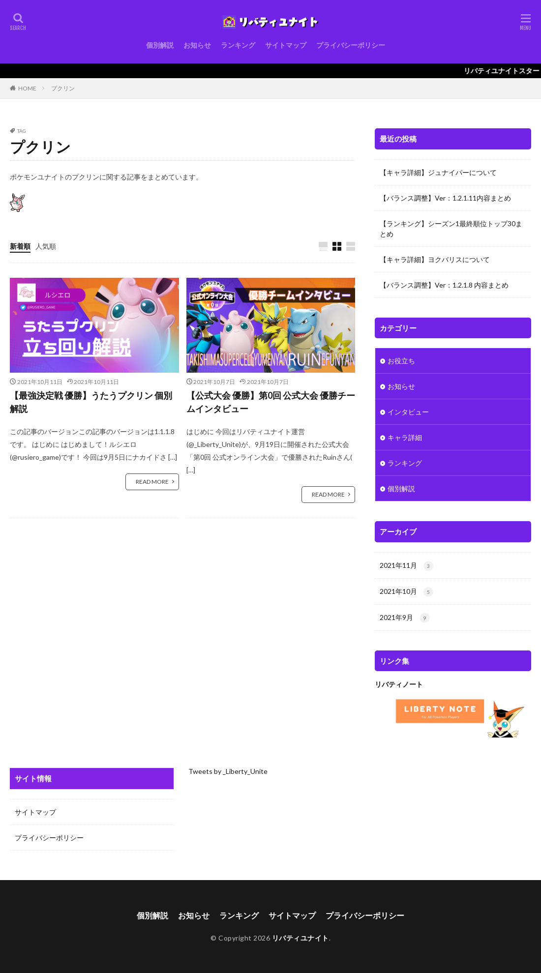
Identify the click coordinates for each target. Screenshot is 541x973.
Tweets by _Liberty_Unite (228, 771)
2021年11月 (406, 566)
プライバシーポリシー (350, 45)
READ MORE (152, 481)
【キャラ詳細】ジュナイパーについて (438, 172)
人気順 (45, 246)
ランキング (238, 45)
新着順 (20, 246)
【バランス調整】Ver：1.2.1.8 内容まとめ (444, 285)
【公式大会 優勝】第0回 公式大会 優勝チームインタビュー (270, 402)
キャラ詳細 (405, 437)
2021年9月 (404, 618)
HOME (27, 88)
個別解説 (160, 45)
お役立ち (401, 360)
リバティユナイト (300, 938)
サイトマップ (285, 45)
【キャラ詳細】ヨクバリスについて (435, 259)
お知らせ (197, 45)
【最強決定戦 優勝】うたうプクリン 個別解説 (91, 402)
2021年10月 (406, 592)
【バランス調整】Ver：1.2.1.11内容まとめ (445, 198)
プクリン (63, 88)
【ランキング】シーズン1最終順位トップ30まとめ (451, 228)
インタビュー (408, 412)
